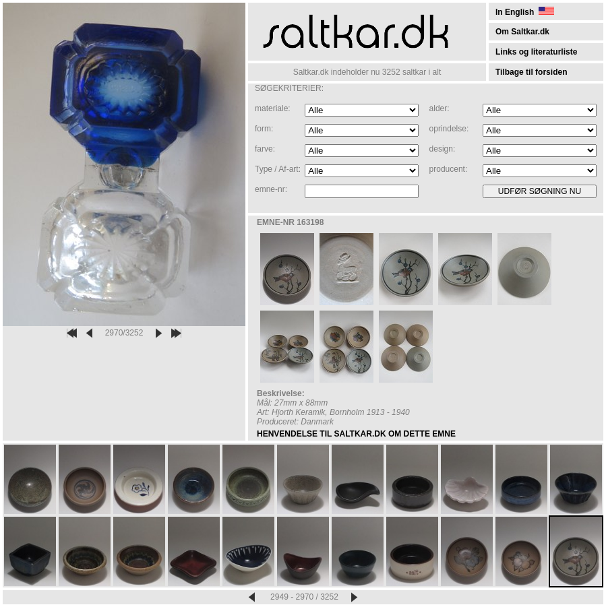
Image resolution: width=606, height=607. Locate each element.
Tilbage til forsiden (531, 72)
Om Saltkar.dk (522, 31)
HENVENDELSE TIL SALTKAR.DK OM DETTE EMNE (356, 434)
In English (524, 12)
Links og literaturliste (536, 52)
